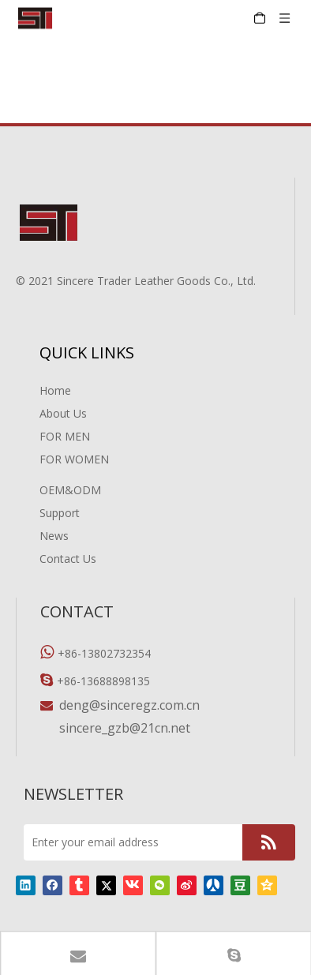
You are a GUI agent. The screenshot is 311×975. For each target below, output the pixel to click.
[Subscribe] (268, 842)
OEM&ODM (70, 489)
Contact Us (67, 558)
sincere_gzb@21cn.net (124, 728)
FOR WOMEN (74, 459)
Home (55, 390)
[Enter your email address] (129, 842)
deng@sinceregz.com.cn (129, 705)
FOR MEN (64, 436)
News (54, 535)
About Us (63, 413)
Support (59, 512)
